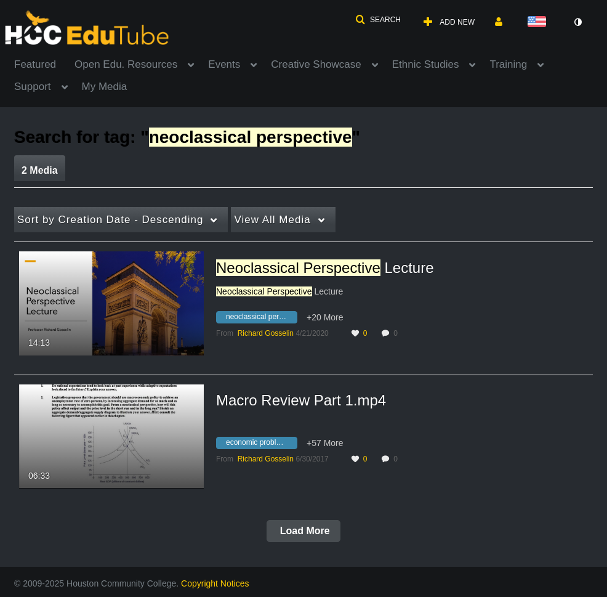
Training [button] (508, 64)
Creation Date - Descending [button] (110, 219)
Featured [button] (35, 64)
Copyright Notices (215, 583)
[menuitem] (44, 63)
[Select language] (539, 22)
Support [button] (32, 86)
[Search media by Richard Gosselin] (266, 333)
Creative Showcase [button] (316, 64)
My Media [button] (104, 86)
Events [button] (224, 64)
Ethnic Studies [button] (425, 64)
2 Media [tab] (40, 170)
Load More (303, 531)
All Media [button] (272, 219)
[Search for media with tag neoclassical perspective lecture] (261, 318)
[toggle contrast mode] (577, 22)
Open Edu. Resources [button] (125, 64)
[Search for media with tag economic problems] (261, 444)
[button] (378, 20)
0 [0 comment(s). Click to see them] (397, 333)
